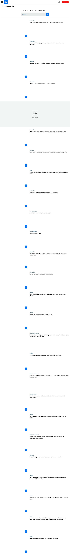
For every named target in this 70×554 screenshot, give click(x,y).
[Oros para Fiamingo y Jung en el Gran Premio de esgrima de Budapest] (49, 50)
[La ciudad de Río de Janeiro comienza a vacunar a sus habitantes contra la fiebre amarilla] (49, 485)
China (31, 353)
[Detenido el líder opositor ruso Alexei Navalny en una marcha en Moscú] (49, 302)
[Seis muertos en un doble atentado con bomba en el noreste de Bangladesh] (49, 403)
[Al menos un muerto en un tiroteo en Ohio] (49, 322)
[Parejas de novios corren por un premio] (49, 220)
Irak (31, 170)
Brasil (31, 475)
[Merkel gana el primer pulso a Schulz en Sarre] (49, 91)
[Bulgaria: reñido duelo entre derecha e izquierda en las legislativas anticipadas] (49, 261)
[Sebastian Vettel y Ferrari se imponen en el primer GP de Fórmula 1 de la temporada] (49, 383)
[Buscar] (35, 14)
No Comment (33, 211)
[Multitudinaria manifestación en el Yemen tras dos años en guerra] (49, 159)
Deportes (32, 20)
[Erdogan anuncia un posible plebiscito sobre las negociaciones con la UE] (49, 505)
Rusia (31, 292)
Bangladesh (33, 394)
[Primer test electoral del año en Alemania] (49, 281)
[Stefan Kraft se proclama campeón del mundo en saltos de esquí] (49, 139)
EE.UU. (31, 312)
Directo (65, 2)
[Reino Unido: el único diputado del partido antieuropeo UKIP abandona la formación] (49, 444)
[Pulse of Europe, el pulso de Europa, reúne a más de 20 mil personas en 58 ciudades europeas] (49, 342)
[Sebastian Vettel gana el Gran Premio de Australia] (49, 200)
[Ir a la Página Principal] (6, 2)
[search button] (47, 14)
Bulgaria (32, 61)
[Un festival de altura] (49, 241)
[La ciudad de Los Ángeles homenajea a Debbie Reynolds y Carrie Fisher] (49, 424)
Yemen (32, 150)
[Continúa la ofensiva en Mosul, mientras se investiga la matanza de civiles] (49, 180)
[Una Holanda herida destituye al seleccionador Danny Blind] (49, 30)
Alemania (32, 81)
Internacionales (34, 333)
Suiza (31, 495)
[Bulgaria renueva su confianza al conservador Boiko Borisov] (49, 71)
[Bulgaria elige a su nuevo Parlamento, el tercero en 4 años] (49, 464)
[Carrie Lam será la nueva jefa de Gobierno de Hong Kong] (49, 363)
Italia (31, 536)
